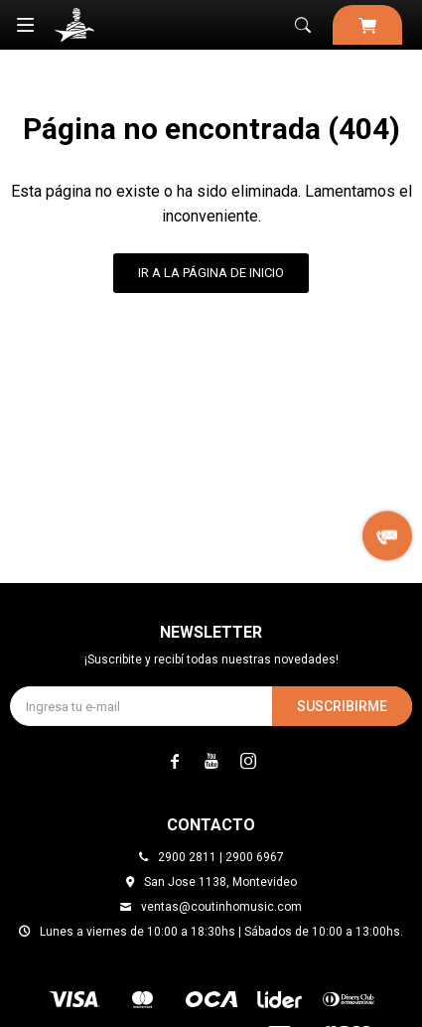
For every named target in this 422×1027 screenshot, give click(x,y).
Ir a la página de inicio (211, 272)
